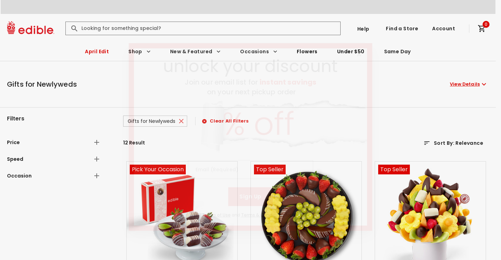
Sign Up (250, 196)
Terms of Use (216, 215)
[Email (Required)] (250, 169)
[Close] (359, 54)
